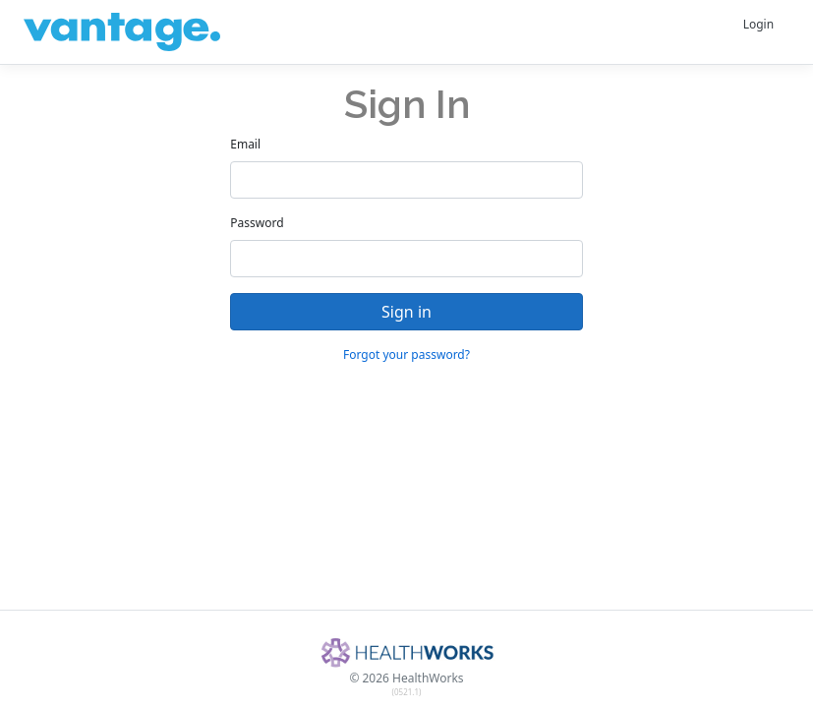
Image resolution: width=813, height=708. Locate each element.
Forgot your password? (406, 354)
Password (256, 222)
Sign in (406, 312)
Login (758, 24)
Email (245, 144)
